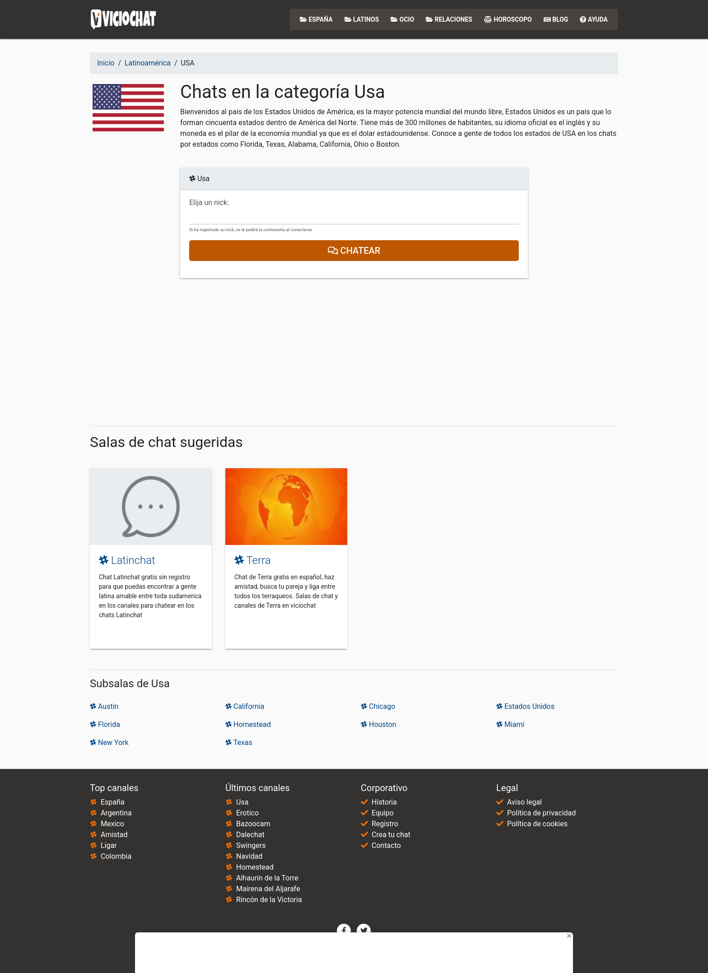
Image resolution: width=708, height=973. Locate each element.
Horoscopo (508, 19)
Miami (510, 724)
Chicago (378, 706)
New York (109, 742)
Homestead (248, 724)
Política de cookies (537, 823)
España (316, 19)
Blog (556, 19)
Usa (242, 802)
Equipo (383, 813)
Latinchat (127, 560)
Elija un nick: (209, 202)
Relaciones (449, 19)
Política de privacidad (541, 813)
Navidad (249, 856)
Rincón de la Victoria (269, 899)
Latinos (362, 19)
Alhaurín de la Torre (267, 878)
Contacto (386, 845)
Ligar (109, 845)
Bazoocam (253, 823)
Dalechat (250, 834)
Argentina (116, 813)
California (244, 706)
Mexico (112, 823)
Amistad (114, 834)
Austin (104, 706)
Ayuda (594, 19)
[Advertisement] (354, 352)
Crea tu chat (391, 834)
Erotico (247, 813)
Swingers (251, 845)
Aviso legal (524, 802)
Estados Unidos (525, 706)
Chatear (354, 250)
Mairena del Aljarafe (268, 889)
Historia (384, 802)
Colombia (116, 856)
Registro (385, 823)
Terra (252, 560)
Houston (378, 724)
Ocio (402, 19)
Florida (105, 724)
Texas (238, 742)
